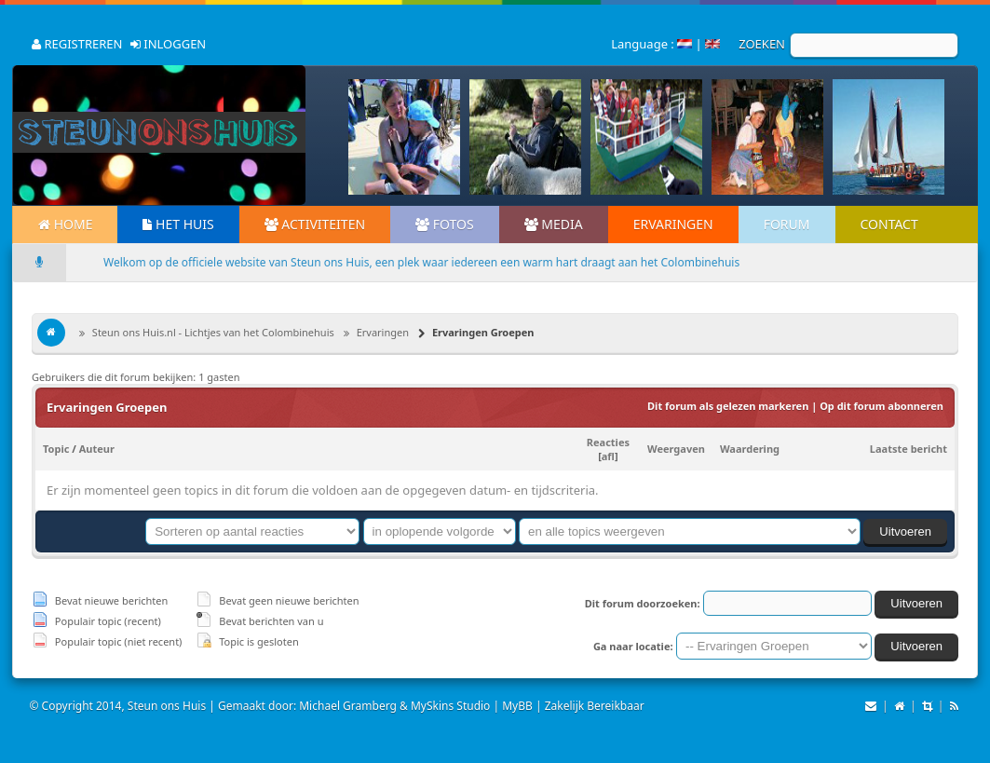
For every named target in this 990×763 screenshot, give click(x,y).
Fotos (444, 224)
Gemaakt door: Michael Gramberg (307, 706)
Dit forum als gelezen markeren (727, 406)
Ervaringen (673, 224)
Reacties (608, 442)
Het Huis (177, 224)
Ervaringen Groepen (481, 332)
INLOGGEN (168, 43)
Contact (889, 224)
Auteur (97, 449)
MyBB (517, 706)
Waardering (750, 449)
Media (553, 224)
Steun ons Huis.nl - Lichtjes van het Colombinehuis (211, 332)
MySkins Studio (450, 706)
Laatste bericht (908, 449)
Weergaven (676, 449)
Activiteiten (314, 224)
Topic (56, 449)
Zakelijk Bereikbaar (594, 706)
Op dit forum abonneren (881, 406)
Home (65, 224)
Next (925, 137)
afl (608, 456)
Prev (377, 137)
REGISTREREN (77, 43)
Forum (787, 224)
